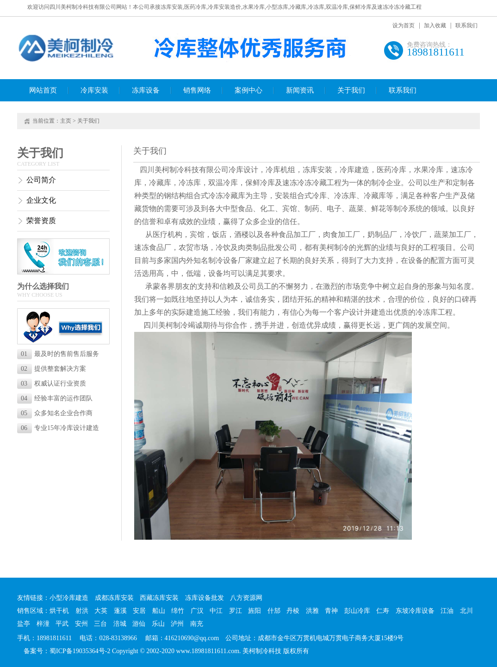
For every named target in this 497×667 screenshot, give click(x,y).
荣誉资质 (41, 220)
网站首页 (43, 90)
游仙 (138, 623)
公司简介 (41, 180)
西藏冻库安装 (159, 597)
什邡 (273, 610)
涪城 (119, 623)
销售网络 (197, 90)
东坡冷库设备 (415, 610)
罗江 (235, 610)
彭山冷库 (357, 610)
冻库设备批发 (204, 597)
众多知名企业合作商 (57, 413)
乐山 (158, 623)
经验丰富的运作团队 (57, 398)
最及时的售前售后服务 (60, 353)
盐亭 (23, 623)
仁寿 (382, 610)
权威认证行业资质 (53, 383)
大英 (100, 610)
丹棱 (292, 610)
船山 (158, 610)
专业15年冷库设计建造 (60, 427)
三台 (100, 623)
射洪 (81, 610)
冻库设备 (146, 90)
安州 (81, 623)
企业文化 (41, 200)
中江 (216, 610)
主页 (65, 121)
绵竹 (177, 610)
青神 (331, 610)
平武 (62, 623)
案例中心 (248, 90)
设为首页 (403, 25)
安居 (139, 610)
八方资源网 (246, 597)
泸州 (177, 623)
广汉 (197, 610)
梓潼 (43, 623)
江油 (447, 610)
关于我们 (351, 90)
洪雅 (312, 610)
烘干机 (59, 610)
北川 (466, 610)
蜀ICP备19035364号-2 (80, 651)
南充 (196, 623)
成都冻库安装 (114, 597)
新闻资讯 (300, 90)
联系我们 (466, 25)
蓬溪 (120, 610)
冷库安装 (94, 90)
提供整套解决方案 (53, 368)
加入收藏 (435, 25)
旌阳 (254, 610)
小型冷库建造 (69, 597)
